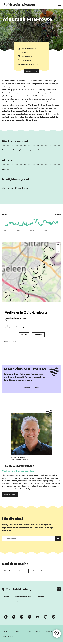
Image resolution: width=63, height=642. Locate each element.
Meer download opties (29, 64)
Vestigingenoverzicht (23, 596)
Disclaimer (6, 631)
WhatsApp (8, 571)
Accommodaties (10, 341)
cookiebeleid (23, 327)
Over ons (40, 596)
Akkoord (24, 334)
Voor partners (8, 636)
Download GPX (26, 60)
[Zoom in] (58, 244)
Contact (6, 596)
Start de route (31, 71)
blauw (25, 188)
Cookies (49, 631)
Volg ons (5, 610)
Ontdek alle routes (31, 388)
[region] (31, 278)
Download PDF (26, 56)
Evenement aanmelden (11, 602)
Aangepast (38, 334)
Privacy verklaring (33, 631)
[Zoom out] (58, 248)
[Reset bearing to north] (58, 251)
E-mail (43, 571)
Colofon (18, 631)
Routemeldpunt (10, 494)
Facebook (22, 571)
